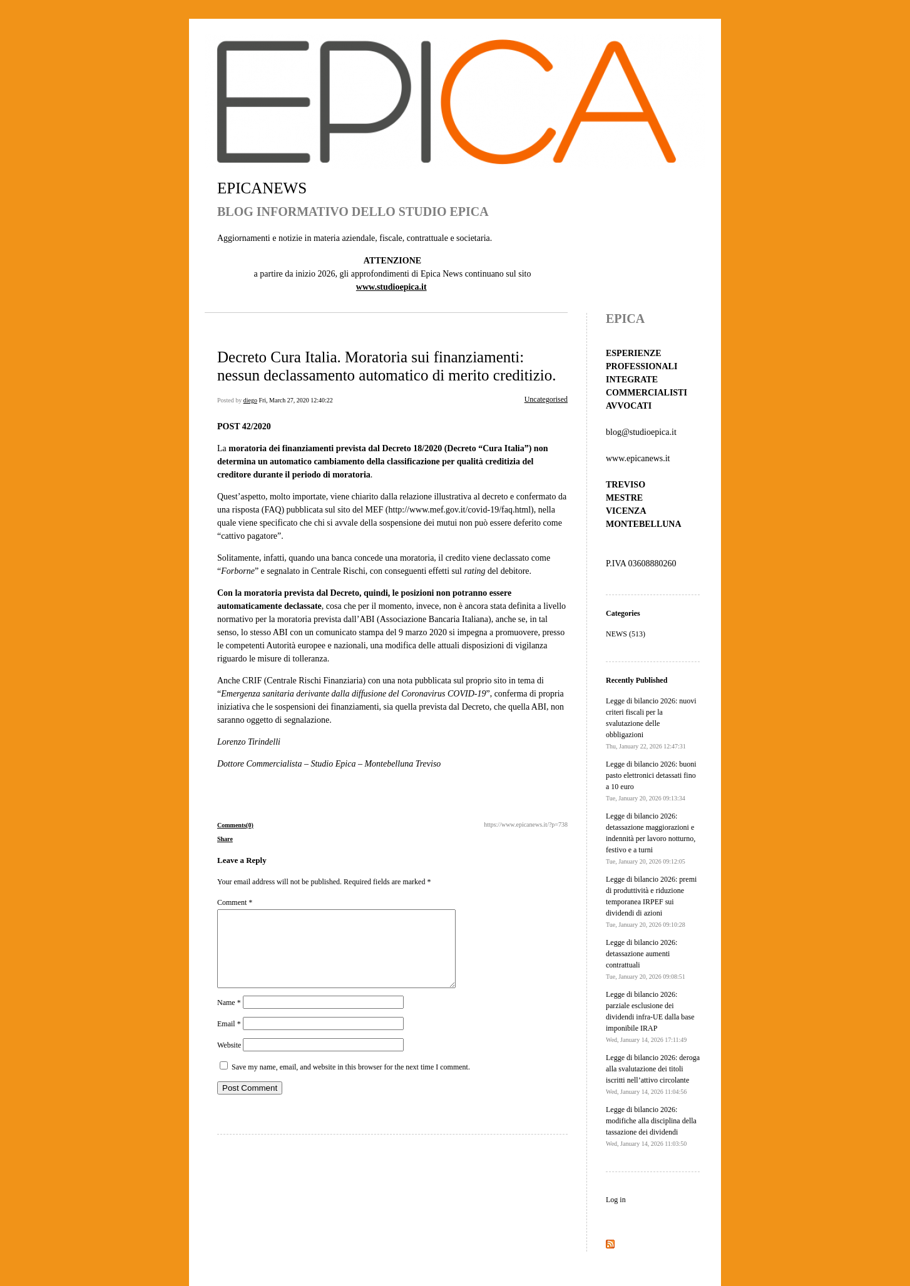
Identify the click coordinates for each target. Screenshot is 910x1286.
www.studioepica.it (391, 287)
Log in (616, 1199)
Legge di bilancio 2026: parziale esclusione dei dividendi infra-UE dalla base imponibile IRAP (650, 1016)
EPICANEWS (262, 188)
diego (250, 400)
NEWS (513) (625, 634)
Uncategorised (546, 399)
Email (229, 1038)
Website (229, 1060)
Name (229, 1017)
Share (225, 838)
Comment (234, 902)
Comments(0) (235, 825)
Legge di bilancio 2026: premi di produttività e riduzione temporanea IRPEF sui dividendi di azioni (651, 901)
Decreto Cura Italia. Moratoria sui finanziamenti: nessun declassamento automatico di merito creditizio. (386, 366)
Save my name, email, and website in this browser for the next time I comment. (351, 1082)
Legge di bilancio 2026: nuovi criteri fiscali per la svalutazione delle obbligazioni (651, 723)
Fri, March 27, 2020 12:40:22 (295, 400)
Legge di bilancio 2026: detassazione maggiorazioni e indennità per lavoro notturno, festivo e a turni (650, 838)
